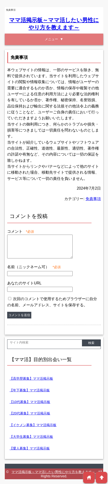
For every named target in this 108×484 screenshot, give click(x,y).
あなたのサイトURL (24, 283)
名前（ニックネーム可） (34, 267)
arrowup (102, 477)
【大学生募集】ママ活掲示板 (31, 437)
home (89, 477)
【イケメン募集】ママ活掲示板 (33, 425)
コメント (20, 231)
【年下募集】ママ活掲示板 (30, 390)
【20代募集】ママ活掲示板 (30, 413)
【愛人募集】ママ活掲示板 (30, 448)
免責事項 (93, 199)
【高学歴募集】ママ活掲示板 (31, 378)
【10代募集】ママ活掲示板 (30, 402)
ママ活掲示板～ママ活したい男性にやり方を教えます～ (53, 472)
